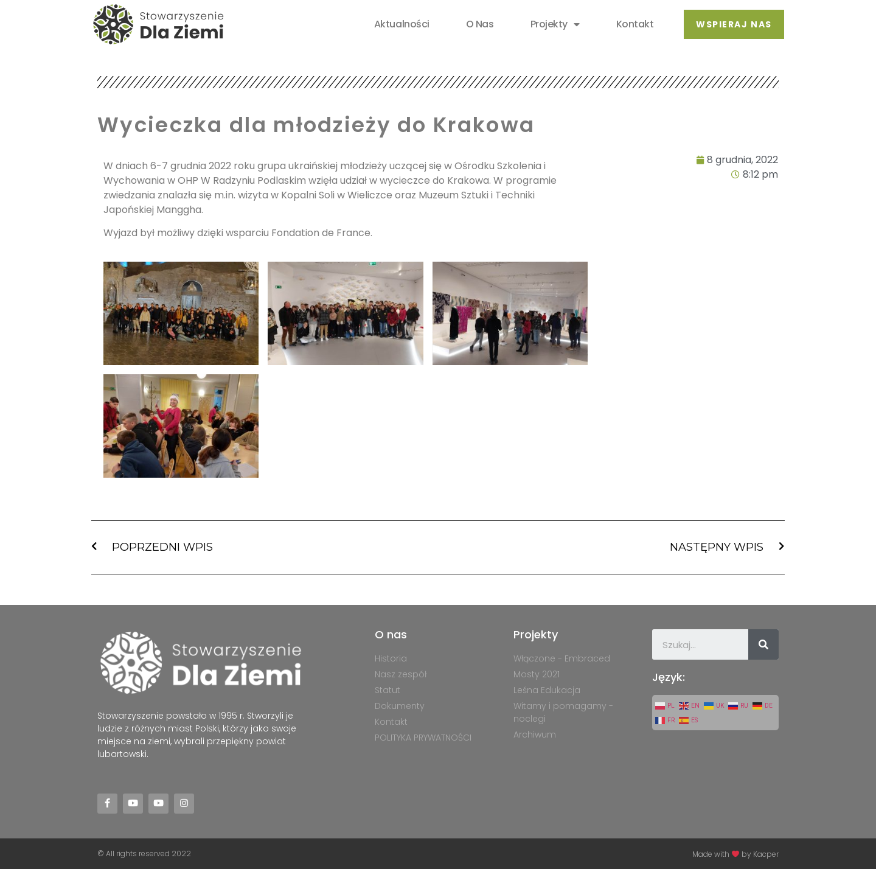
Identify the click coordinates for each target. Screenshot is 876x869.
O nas (480, 24)
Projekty (554, 24)
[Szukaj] (763, 644)
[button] (734, 24)
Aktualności (401, 24)
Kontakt (634, 24)
